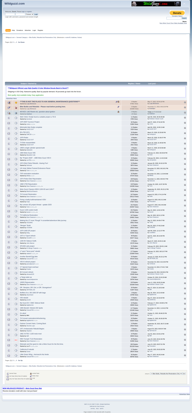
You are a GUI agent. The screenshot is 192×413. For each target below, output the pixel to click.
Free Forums (100, 406)
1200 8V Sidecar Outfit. (28, 241)
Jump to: (147, 373)
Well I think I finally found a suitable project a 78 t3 (38, 117)
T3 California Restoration (29, 215)
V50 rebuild (24, 298)
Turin (28, 170)
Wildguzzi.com (15, 3)
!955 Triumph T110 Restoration (31, 339)
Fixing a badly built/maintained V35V (33, 200)
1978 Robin (24, 138)
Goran (28, 351)
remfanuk (152, 264)
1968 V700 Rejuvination (28, 184)
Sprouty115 (152, 330)
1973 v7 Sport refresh (27, 236)
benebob (29, 119)
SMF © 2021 (95, 404)
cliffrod (151, 170)
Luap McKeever (31, 103)
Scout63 (29, 238)
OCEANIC (30, 222)
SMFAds (92, 406)
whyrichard (30, 295)
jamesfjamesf (31, 264)
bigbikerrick (152, 294)
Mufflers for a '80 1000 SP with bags (33, 293)
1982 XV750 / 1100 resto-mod (30, 334)
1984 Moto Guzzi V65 (27, 153)
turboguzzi (152, 134)
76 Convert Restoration (28, 194)
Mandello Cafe (31, 155)
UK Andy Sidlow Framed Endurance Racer (35, 168)
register (29, 11)
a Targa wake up (26, 277)
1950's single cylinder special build (32, 148)
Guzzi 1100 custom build (29, 210)
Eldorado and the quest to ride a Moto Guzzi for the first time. (42, 344)
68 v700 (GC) (25, 132)
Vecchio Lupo (31, 326)
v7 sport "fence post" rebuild (30, 251)
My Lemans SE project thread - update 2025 (36, 205)
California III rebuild (27, 349)
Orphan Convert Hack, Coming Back (33, 323)
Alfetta (28, 175)
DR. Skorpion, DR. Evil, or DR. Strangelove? (36, 287)
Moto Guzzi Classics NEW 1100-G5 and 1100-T (37, 189)
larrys (151, 325)
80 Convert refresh (26, 272)
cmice (28, 124)
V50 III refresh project (27, 262)
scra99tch (152, 232)
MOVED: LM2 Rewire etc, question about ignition (37, 112)
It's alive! (23, 313)
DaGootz (29, 165)
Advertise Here (11, 98)
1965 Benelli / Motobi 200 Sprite (31, 308)
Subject (24, 84)
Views (138, 84)
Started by (32, 84)
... (15, 42)
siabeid (29, 253)
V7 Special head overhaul (29, 267)
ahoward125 (30, 274)
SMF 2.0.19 (87, 404)
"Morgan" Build (25, 225)
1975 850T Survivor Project (29, 122)
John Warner (30, 243)
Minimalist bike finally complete (31, 127)
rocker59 (68, 37)
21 (36, 346)
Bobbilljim (152, 108)
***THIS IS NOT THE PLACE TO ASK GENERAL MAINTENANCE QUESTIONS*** (50, 102)
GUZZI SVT (30, 129)
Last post (153, 84)
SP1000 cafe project (27, 246)
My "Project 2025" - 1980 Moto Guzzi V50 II (35, 158)
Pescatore (152, 201)
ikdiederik (29, 150)
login (23, 11)
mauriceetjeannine (32, 279)
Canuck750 (30, 258)
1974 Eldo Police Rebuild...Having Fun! (34, 163)
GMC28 (29, 134)
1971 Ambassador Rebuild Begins (32, 329)
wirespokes (152, 160)
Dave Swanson (154, 165)
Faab (28, 201)
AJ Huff (151, 191)
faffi (150, 289)
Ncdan (79, 37)
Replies (131, 84)
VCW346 (29, 227)
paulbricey (152, 299)
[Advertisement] (96, 63)
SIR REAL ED (153, 258)
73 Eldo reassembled (27, 143)
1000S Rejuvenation (27, 282)
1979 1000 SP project (27, 231)
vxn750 (29, 160)
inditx (151, 196)
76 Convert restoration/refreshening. (33, 318)
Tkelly (151, 222)
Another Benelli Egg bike (29, 257)
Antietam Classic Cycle (156, 118)
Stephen (29, 331)
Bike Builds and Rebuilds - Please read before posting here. (43, 107)
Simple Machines (105, 404)
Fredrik (29, 269)
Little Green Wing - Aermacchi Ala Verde (34, 354)
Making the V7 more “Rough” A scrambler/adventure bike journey (43, 220)
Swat (151, 154)
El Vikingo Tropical (32, 248)
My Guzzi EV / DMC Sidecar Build (32, 303)
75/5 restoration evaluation (29, 174)
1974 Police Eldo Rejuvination (30, 179)
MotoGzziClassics (32, 191)
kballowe (74, 37)
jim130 (29, 300)
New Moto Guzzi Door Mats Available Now (173, 23)
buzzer (29, 212)
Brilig (28, 233)
